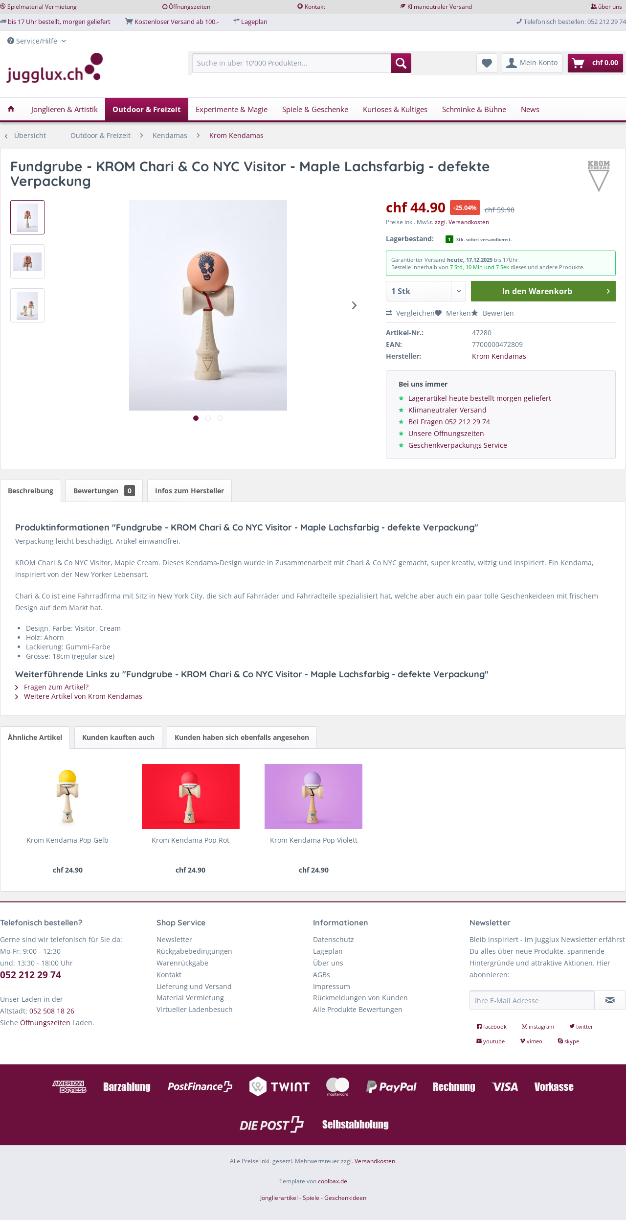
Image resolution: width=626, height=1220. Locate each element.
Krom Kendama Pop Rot (190, 840)
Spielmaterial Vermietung (42, 6)
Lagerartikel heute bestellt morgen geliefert (479, 398)
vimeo (532, 1041)
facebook (492, 1026)
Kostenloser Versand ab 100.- (176, 21)
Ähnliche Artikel (35, 737)
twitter (581, 1026)
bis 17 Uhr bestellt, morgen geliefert (59, 21)
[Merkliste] (486, 63)
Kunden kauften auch (118, 737)
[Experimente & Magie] (231, 109)
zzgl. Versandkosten (462, 222)
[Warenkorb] (595, 63)
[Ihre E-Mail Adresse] (532, 1000)
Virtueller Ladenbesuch (194, 1009)
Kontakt (315, 6)
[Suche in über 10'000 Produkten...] (301, 63)
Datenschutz (333, 939)
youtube (491, 1041)
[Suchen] (401, 63)
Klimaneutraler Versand (439, 6)
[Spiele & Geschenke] (315, 109)
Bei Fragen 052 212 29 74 (449, 421)
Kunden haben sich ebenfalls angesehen (242, 737)
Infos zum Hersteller (189, 490)
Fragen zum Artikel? (52, 686)
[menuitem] (301, 67)
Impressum (331, 986)
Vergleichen (410, 313)
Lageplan (254, 21)
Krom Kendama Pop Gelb (67, 840)
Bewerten (492, 313)
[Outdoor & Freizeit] (146, 109)
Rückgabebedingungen (194, 951)
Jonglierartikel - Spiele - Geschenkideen (313, 1198)
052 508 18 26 (51, 1010)
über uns (610, 6)
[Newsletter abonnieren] (610, 1000)
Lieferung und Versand (194, 986)
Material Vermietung (190, 997)
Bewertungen (104, 490)
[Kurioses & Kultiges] (395, 109)
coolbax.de (332, 1181)
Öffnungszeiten (189, 6)
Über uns (328, 962)
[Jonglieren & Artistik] (64, 109)
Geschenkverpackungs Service (457, 445)
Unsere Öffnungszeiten (446, 433)
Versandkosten (375, 1161)
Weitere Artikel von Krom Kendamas (78, 696)
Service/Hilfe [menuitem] (33, 41)
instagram (539, 1026)
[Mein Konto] (532, 63)
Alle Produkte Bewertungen (357, 1009)
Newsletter (174, 939)
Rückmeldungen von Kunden (360, 997)
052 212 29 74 (30, 974)
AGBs (321, 974)
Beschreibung (30, 490)
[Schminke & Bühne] (474, 109)
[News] (530, 109)
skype (568, 1041)
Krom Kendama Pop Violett (314, 840)
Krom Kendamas (499, 356)
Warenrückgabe (182, 962)
